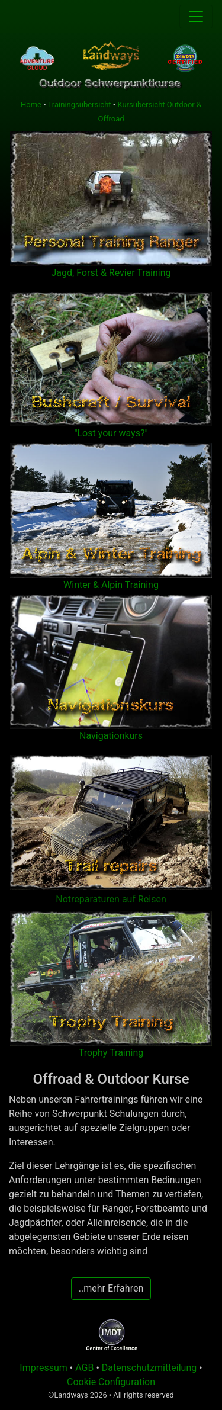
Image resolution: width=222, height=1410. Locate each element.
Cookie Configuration (111, 1381)
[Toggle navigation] (196, 16)
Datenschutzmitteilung (149, 1367)
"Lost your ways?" (110, 433)
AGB (85, 1367)
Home (31, 104)
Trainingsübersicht (79, 104)
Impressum (43, 1367)
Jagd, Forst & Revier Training (111, 272)
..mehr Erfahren (111, 1288)
